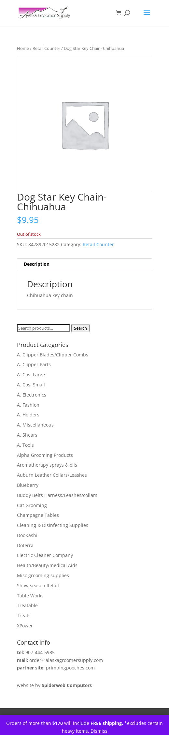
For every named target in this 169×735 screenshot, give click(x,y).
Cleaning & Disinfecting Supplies (52, 525)
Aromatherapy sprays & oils (47, 465)
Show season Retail (38, 585)
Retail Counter (46, 48)
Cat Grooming (32, 505)
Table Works (30, 595)
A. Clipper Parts (34, 364)
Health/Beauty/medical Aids (47, 565)
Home (23, 48)
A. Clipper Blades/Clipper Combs (52, 355)
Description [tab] (36, 264)
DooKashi (27, 535)
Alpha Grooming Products (45, 455)
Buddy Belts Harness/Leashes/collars (57, 495)
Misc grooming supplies (43, 575)
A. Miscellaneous (35, 425)
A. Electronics (31, 395)
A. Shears (27, 435)
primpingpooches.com (70, 668)
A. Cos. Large (31, 374)
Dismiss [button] (99, 731)
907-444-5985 (40, 652)
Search (80, 328)
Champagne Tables (38, 515)
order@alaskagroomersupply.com (66, 660)
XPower (25, 625)
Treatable (27, 605)
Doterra (25, 545)
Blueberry (27, 485)
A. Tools (25, 445)
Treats (24, 615)
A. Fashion (28, 405)
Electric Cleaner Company (45, 555)
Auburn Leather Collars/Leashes (52, 475)
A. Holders (28, 415)
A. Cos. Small (31, 385)
